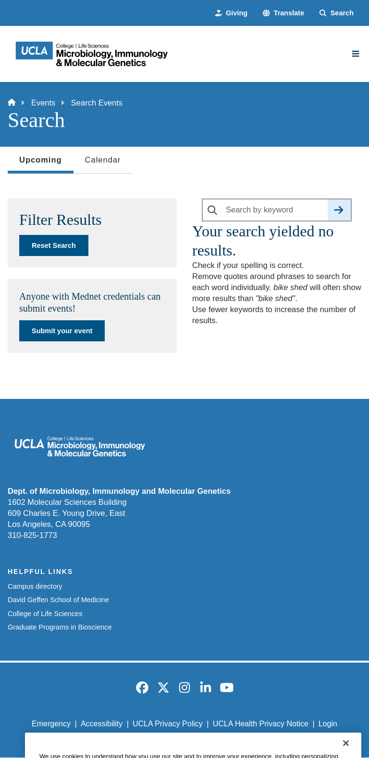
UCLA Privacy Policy (168, 724)
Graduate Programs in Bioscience (60, 627)
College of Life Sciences (45, 614)
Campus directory (35, 586)
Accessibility (102, 724)
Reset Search (54, 245)
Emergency (51, 724)
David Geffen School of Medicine (58, 600)
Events (43, 102)
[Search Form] (336, 13)
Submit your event (62, 331)
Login (328, 724)
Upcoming (40, 162)
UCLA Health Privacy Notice (260, 724)
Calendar (103, 159)
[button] (283, 13)
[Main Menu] (355, 53)
